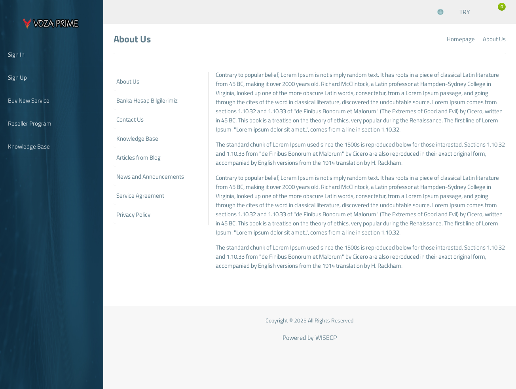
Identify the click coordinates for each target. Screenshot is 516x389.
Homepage (461, 39)
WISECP (326, 337)
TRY (464, 12)
